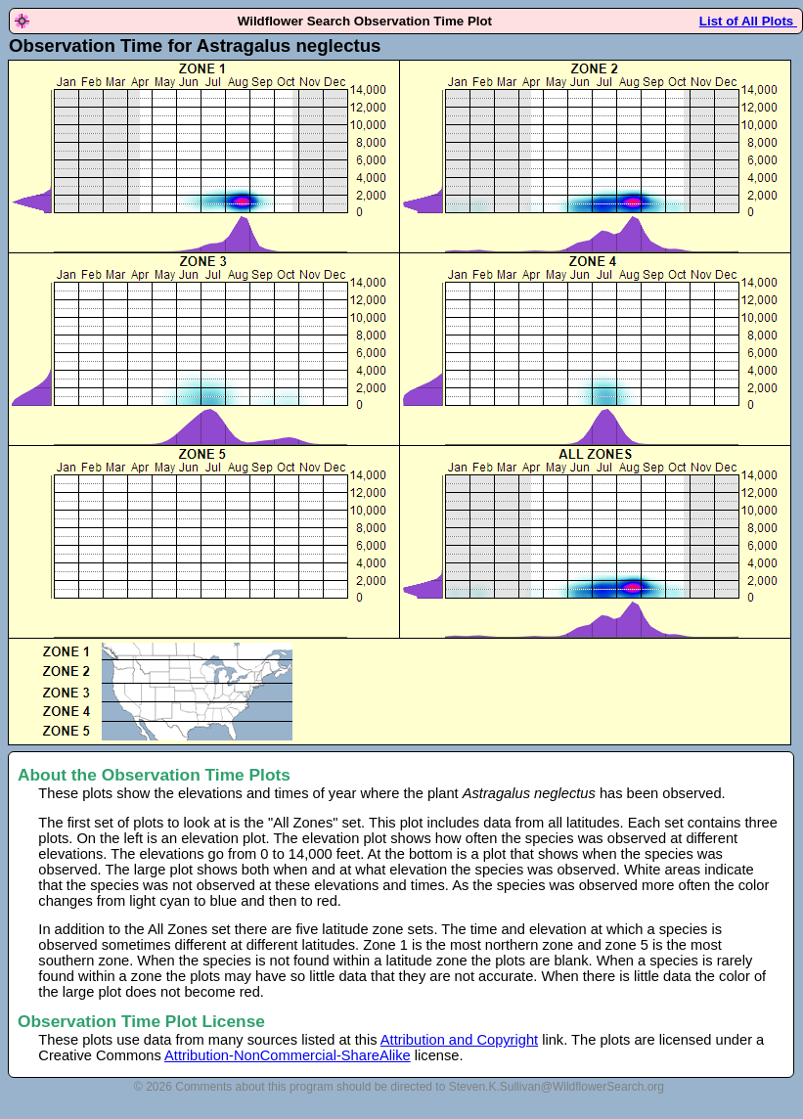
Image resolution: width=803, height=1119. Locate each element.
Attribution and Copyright (459, 1040)
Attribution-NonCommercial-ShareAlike (287, 1055)
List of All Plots (748, 21)
